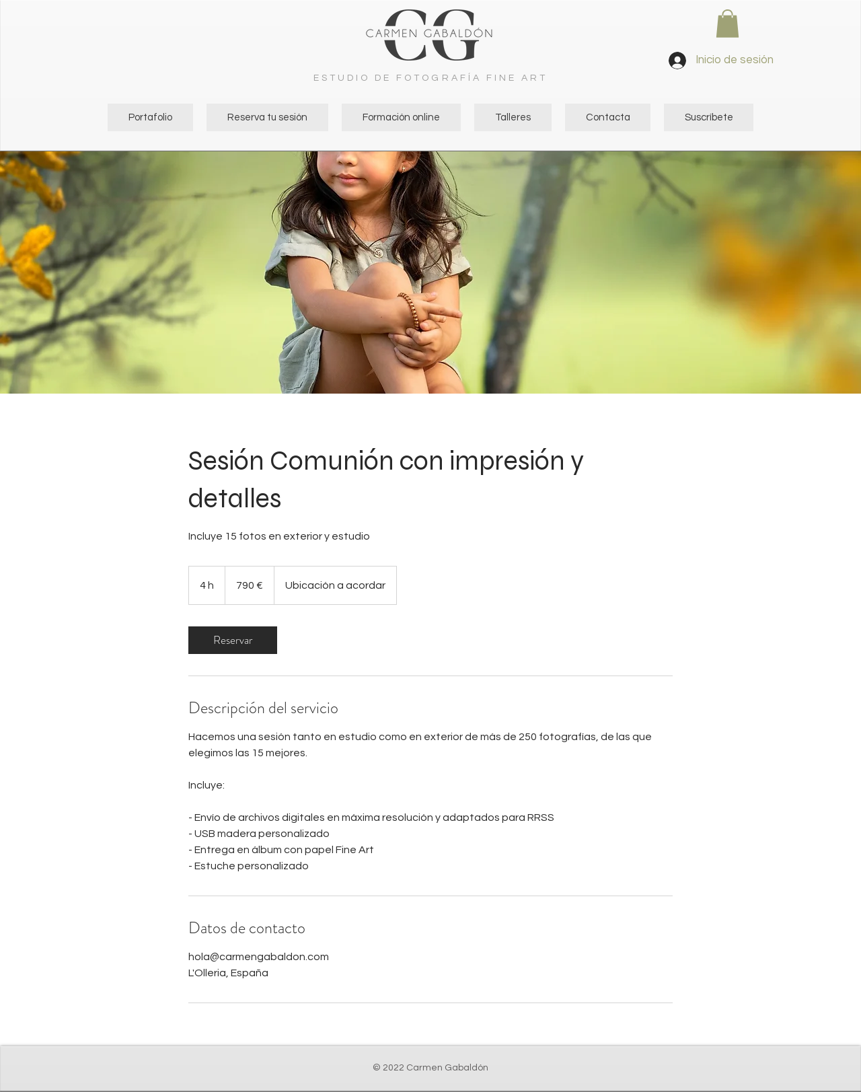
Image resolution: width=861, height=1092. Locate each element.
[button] (727, 23)
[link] (232, 640)
